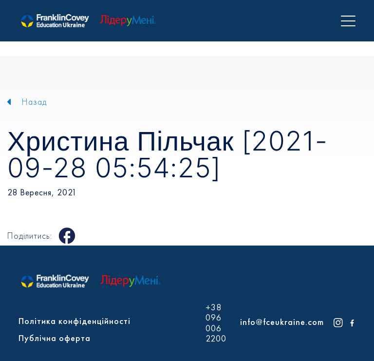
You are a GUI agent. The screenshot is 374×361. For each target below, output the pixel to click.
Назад (34, 101)
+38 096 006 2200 (216, 323)
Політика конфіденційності (75, 320)
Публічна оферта (55, 337)
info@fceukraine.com (282, 322)
